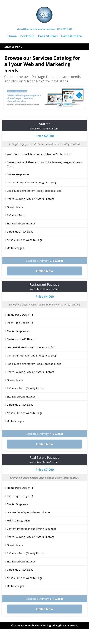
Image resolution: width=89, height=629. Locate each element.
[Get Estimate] (71, 36)
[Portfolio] (27, 36)
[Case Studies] (47, 36)
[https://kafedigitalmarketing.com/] (44, 14)
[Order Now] (44, 270)
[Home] (12, 36)
